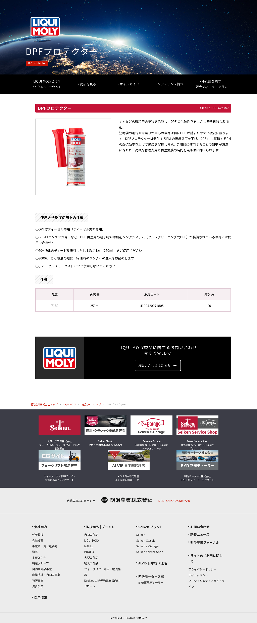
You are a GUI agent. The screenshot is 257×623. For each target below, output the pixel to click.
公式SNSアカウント (47, 86)
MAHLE (89, 546)
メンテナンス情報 (170, 84)
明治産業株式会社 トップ (44, 404)
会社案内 (40, 526)
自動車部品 (91, 535)
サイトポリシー (198, 575)
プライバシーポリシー (202, 569)
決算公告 (37, 586)
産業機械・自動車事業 (46, 575)
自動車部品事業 (42, 569)
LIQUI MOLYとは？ (47, 81)
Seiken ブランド (150, 526)
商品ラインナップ (91, 404)
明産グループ (40, 563)
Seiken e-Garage (147, 546)
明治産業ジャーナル (204, 542)
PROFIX (89, 552)
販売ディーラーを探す (211, 86)
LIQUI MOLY (69, 404)
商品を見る (88, 84)
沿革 (35, 552)
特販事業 (37, 581)
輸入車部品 (91, 563)
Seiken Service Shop (149, 552)
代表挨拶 (37, 535)
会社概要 (37, 540)
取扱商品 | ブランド (100, 526)
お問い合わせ (200, 526)
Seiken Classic (145, 540)
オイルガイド (129, 84)
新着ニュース (199, 534)
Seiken (140, 535)
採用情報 (40, 597)
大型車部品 (91, 558)
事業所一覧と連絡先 (44, 546)
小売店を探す (211, 81)
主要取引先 (39, 558)
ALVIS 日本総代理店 (152, 563)
